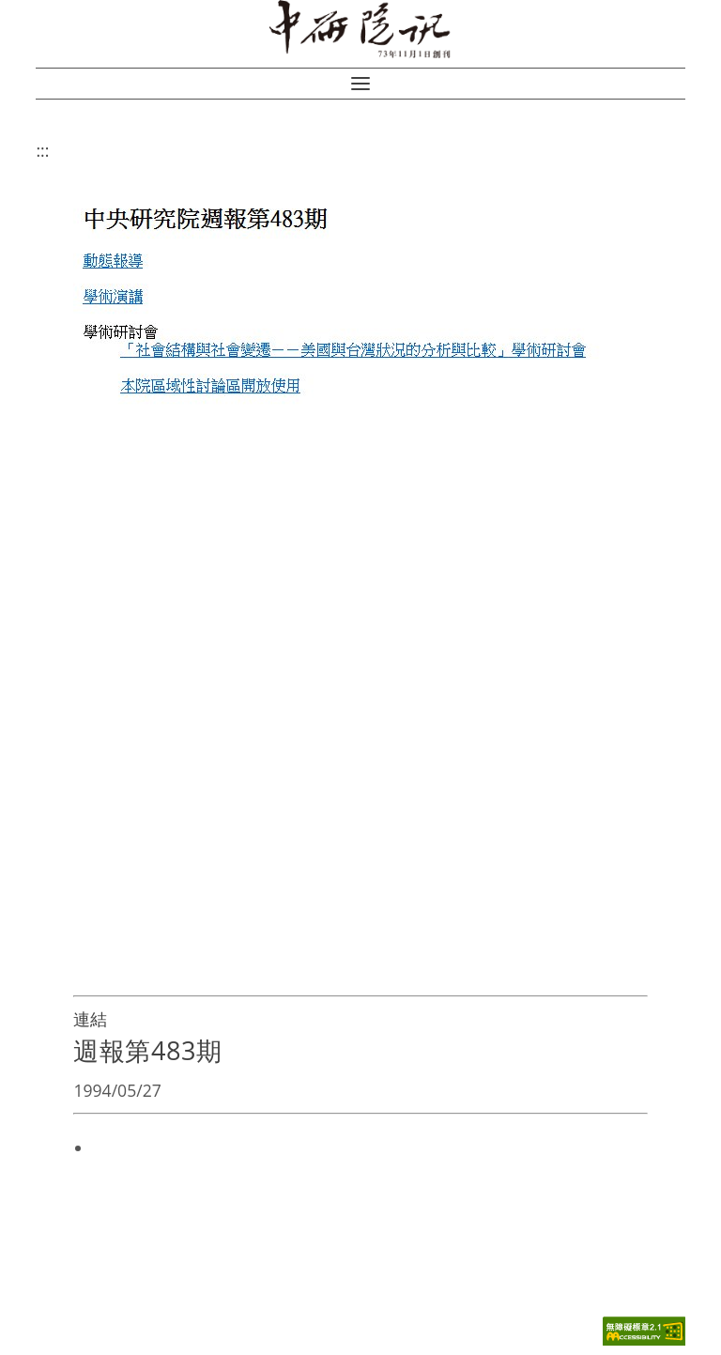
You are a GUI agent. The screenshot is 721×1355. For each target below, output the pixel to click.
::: (42, 150)
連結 (90, 1019)
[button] (360, 84)
